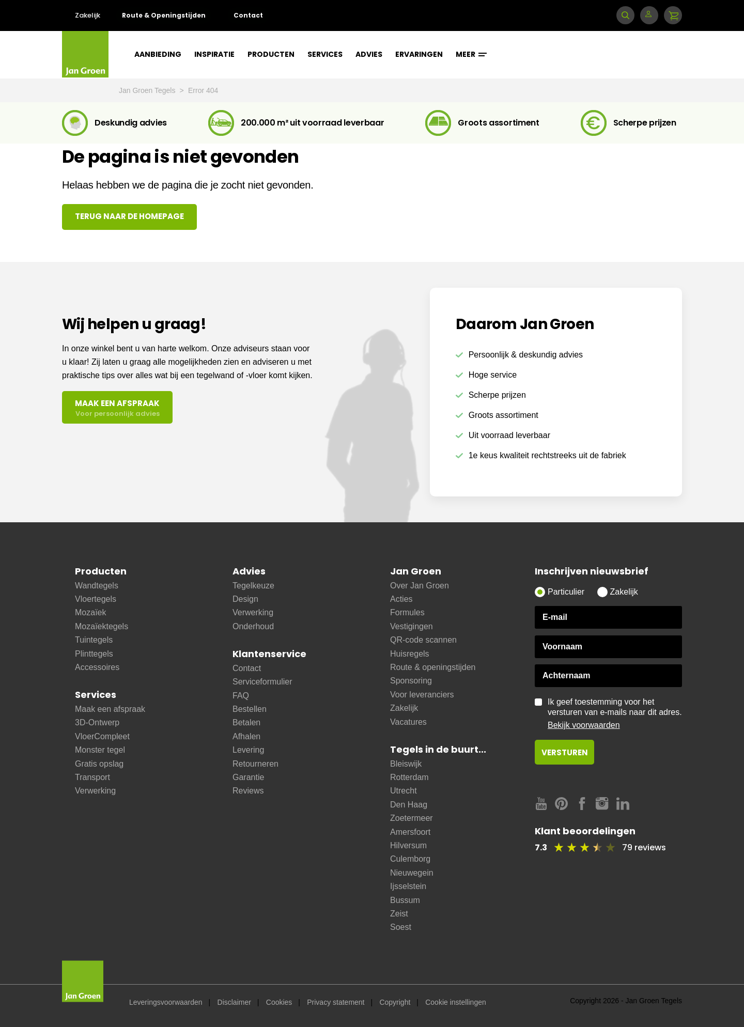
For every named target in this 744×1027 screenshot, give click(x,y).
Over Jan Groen (419, 585)
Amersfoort (410, 832)
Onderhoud (253, 626)
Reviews (248, 790)
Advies (368, 54)
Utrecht (403, 790)
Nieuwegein (411, 872)
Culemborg (410, 858)
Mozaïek (90, 612)
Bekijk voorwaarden (584, 725)
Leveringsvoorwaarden (166, 1002)
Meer (471, 54)
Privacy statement (335, 1002)
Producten (271, 54)
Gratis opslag (99, 763)
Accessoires (97, 667)
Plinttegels (94, 653)
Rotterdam (409, 777)
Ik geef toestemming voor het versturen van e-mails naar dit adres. (615, 713)
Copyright (394, 1002)
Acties (401, 599)
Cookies (279, 1002)
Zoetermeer (411, 818)
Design (245, 599)
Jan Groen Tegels (148, 90)
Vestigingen (411, 626)
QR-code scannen (423, 639)
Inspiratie (214, 54)
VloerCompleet (102, 736)
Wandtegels (96, 585)
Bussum (405, 900)
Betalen (246, 722)
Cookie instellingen (455, 1002)
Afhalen (246, 736)
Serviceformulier (262, 681)
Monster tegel (100, 749)
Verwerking (95, 790)
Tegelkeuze (253, 585)
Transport (92, 777)
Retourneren (255, 763)
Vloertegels (95, 599)
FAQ (241, 695)
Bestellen (250, 709)
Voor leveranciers (422, 694)
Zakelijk (87, 15)
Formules (407, 612)
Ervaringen (419, 54)
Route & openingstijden (432, 667)
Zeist (399, 913)
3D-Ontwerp (97, 722)
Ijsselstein (408, 886)
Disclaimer (234, 1002)
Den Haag (408, 804)
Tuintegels (94, 639)
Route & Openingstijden (164, 15)
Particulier (566, 591)
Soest (400, 927)
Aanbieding (157, 54)
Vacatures (408, 722)
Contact (248, 15)
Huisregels (409, 653)
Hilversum (408, 845)
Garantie (248, 777)
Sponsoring (411, 680)
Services (325, 54)
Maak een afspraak (110, 709)
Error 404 (203, 90)
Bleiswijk (406, 763)
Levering (248, 749)
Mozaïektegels (101, 626)
